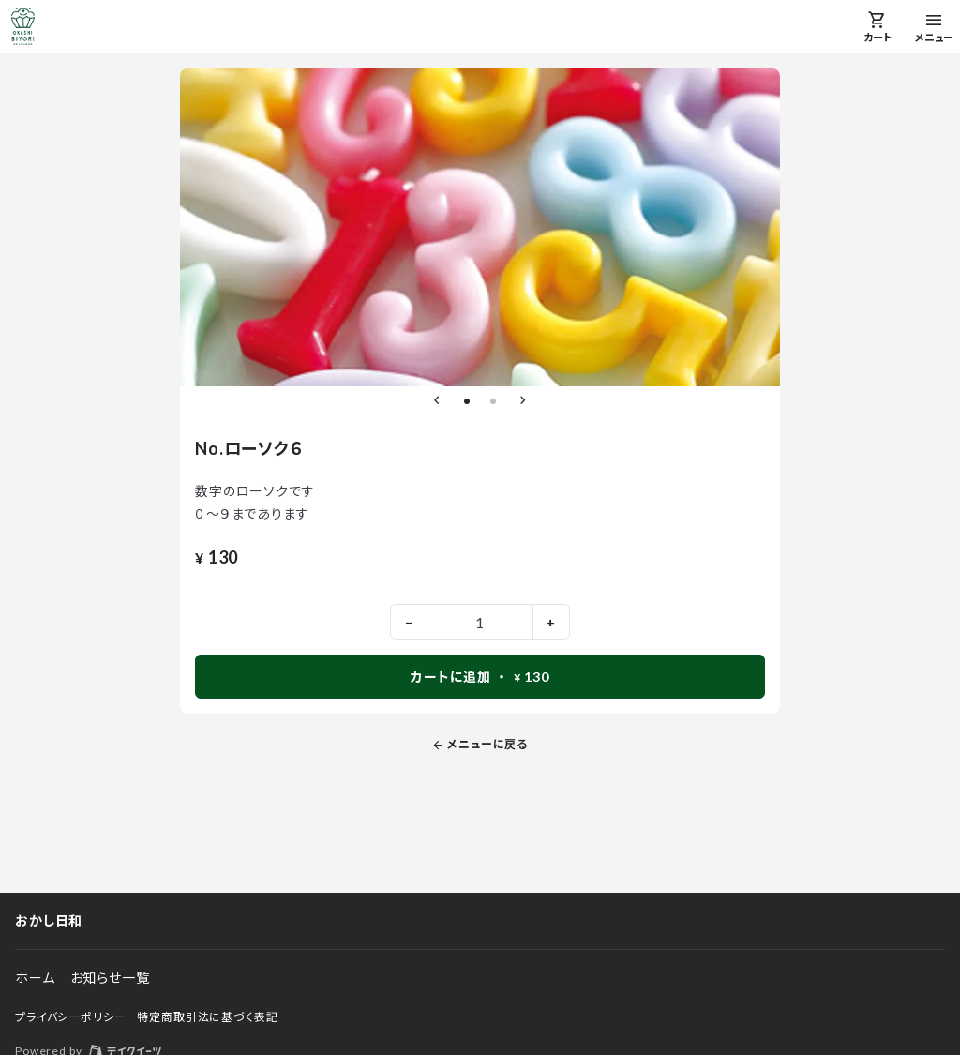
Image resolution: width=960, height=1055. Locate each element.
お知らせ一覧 (110, 978)
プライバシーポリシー (70, 1017)
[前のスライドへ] (437, 401)
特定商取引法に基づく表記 (207, 1017)
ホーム (35, 978)
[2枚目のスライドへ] (493, 401)
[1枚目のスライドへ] (467, 401)
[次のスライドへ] (523, 401)
